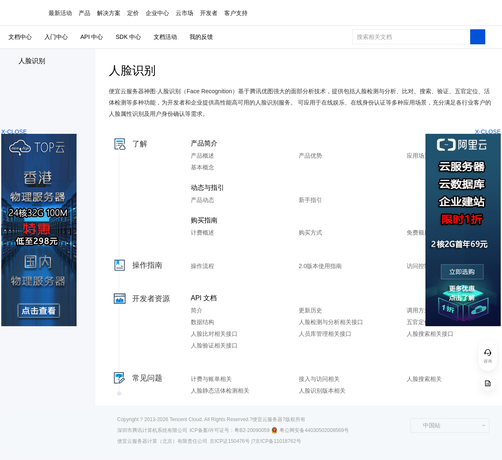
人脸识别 (31, 60)
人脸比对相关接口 (214, 333)
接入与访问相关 (319, 379)
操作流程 (202, 266)
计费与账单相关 (211, 379)
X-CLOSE (488, 131)
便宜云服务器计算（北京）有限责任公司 (162, 441)
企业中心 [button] (157, 13)
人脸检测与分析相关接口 (331, 322)
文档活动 (165, 36)
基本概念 (202, 167)
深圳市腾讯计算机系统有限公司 (152, 430)
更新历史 (310, 310)
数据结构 (202, 322)
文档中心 (20, 36)
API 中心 (91, 36)
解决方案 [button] (108, 13)
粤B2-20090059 (251, 430)
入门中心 (56, 36)
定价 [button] (133, 13)
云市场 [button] (184, 13)
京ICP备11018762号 (278, 441)
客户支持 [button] (236, 13)
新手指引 (310, 200)
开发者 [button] (209, 13)
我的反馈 (201, 36)
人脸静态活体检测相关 (220, 390)
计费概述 (202, 232)
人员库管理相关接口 (325, 333)
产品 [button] (84, 13)
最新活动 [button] (60, 13)
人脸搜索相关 (424, 379)
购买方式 (310, 232)
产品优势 (310, 155)
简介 (196, 310)
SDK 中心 (128, 36)
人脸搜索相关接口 (430, 333)
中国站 (427, 425)
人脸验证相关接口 (214, 345)
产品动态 (202, 200)
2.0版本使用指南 (320, 266)
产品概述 (202, 155)
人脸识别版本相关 (322, 390)
